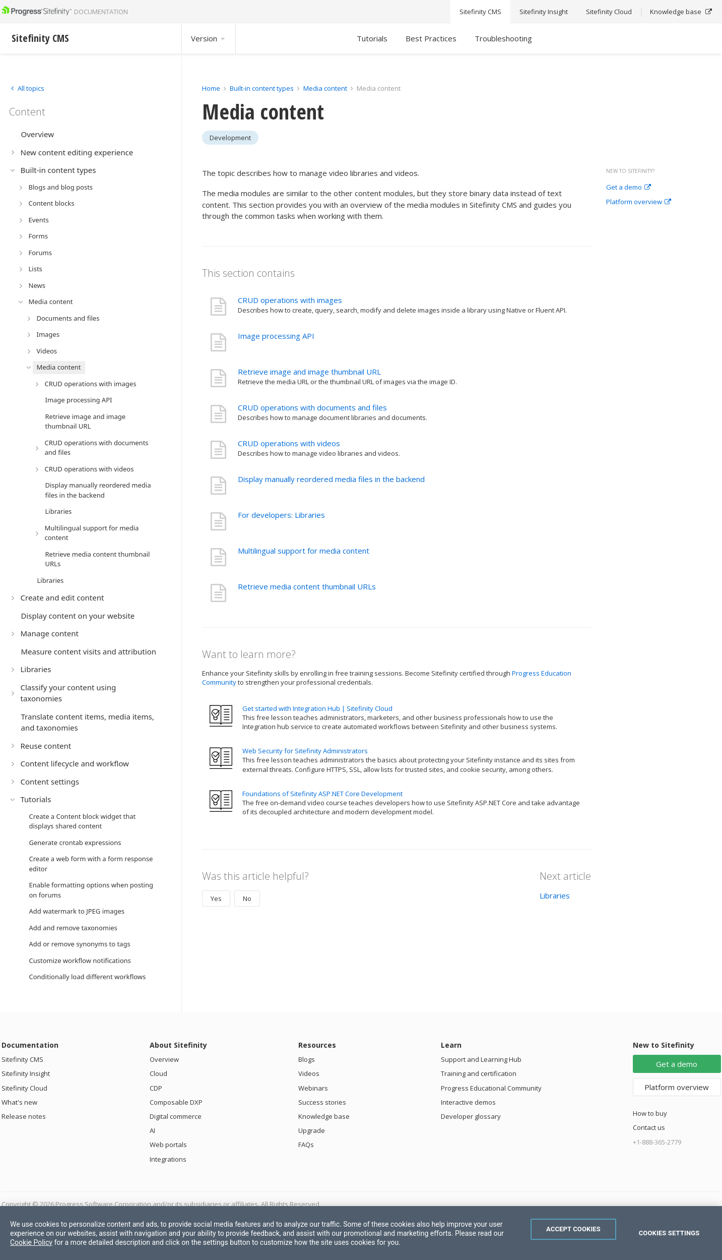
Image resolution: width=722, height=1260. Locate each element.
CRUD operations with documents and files (312, 407)
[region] (361, 1233)
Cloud (158, 1073)
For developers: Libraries (281, 515)
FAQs (306, 1144)
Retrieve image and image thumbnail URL (309, 372)
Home (211, 88)
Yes (216, 898)
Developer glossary (471, 1116)
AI (152, 1130)
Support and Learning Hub (481, 1059)
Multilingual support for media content (303, 551)
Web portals (168, 1144)
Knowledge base (324, 1116)
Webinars (313, 1088)
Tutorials (372, 38)
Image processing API (276, 336)
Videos (308, 1073)
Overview (164, 1059)
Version (208, 38)
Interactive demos (468, 1102)
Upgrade (311, 1130)
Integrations (168, 1159)
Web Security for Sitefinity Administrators (305, 750)
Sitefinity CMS (22, 1059)
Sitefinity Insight (26, 1073)
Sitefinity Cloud (24, 1088)
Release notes (24, 1116)
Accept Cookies (573, 1229)
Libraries (555, 895)
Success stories (322, 1102)
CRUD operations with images (290, 300)
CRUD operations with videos (289, 443)
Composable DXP (176, 1102)
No (247, 898)
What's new (19, 1102)
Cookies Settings (669, 1233)
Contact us (649, 1127)
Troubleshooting (503, 38)
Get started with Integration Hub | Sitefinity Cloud (317, 708)
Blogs (306, 1059)
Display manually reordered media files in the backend (331, 479)
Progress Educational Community (491, 1088)
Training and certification (478, 1073)
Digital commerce (176, 1116)
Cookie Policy (31, 1242)
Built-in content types (262, 88)
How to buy (650, 1113)
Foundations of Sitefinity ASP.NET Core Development (322, 793)
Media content (325, 88)
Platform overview (638, 202)
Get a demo (628, 188)
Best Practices (431, 38)
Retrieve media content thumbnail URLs (307, 586)
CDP (156, 1088)
